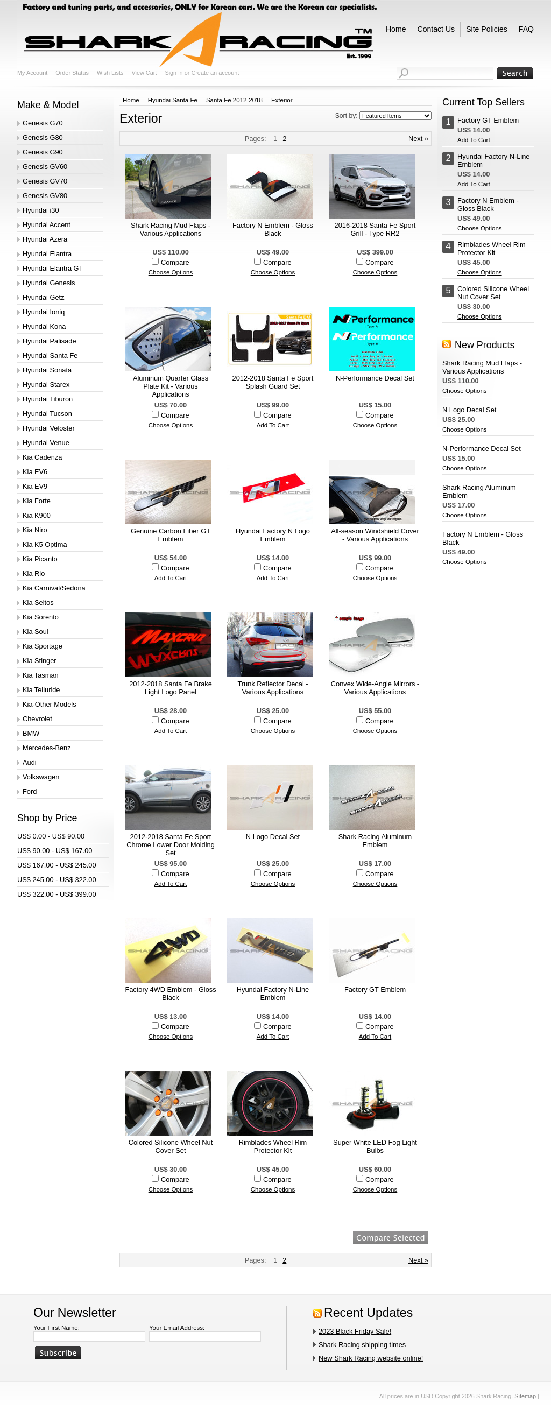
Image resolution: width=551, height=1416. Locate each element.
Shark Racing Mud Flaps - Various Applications (170, 229)
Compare (175, 262)
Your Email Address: (176, 1328)
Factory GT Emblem (375, 989)
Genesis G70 (43, 123)
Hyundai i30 (41, 210)
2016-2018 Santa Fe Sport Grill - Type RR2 (375, 229)
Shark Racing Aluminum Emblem (375, 841)
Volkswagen (41, 777)
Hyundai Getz (44, 297)
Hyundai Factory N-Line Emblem (273, 993)
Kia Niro (35, 530)
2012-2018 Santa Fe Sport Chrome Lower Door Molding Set (170, 845)
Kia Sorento (41, 617)
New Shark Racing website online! (371, 1358)
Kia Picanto (40, 559)
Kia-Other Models (49, 704)
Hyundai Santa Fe (50, 355)
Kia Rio (34, 573)
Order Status (72, 72)
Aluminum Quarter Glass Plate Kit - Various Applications (170, 386)
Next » (418, 139)
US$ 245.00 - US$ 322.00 (56, 880)
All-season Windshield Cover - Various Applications (375, 535)
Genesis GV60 (45, 167)
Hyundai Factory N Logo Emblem (273, 535)
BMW (31, 733)
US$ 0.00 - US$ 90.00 (50, 836)
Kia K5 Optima (45, 544)
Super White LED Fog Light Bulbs (375, 1146)
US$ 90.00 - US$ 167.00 (54, 851)
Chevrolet (37, 719)
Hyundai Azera (45, 239)
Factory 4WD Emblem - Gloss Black (170, 993)
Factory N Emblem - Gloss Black (272, 229)
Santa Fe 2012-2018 (234, 100)
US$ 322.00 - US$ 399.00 (56, 894)
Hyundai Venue (46, 443)
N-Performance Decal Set (375, 378)
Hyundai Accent (46, 225)
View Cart (144, 72)
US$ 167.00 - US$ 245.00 (56, 865)
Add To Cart (273, 425)
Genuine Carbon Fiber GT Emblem (170, 535)
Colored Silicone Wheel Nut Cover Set (171, 1146)
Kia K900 (37, 515)
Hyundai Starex (46, 385)
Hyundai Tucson (47, 414)
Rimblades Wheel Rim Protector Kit (273, 1146)
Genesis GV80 (45, 196)
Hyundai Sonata (47, 370)
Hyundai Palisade (49, 341)
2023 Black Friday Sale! (355, 1331)
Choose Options (171, 272)
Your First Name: (56, 1328)
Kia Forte (37, 501)
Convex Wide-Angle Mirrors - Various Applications (375, 688)
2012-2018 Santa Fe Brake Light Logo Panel (170, 688)
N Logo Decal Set (273, 837)
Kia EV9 (35, 486)
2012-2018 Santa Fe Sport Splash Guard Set (273, 382)
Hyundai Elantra (47, 254)
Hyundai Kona (44, 326)
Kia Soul (35, 632)
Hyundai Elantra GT (53, 268)
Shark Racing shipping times (362, 1345)
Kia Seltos (38, 602)
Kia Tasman (41, 675)
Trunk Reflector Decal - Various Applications (272, 688)
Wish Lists (110, 72)
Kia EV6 (35, 472)
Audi (30, 762)
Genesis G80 (43, 137)
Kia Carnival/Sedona (54, 588)
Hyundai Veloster (49, 428)
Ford (30, 791)
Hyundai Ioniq (44, 312)
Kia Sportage (42, 646)
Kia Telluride (41, 690)
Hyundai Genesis (49, 283)
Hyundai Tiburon (48, 399)
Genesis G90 (43, 152)
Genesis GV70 (45, 181)
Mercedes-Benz (47, 748)
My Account (32, 72)
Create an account (215, 72)
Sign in (173, 72)
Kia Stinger (39, 661)
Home (131, 100)
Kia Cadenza (42, 457)
